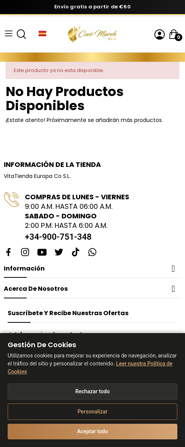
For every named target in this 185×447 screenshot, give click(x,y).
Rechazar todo (92, 391)
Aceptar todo (92, 431)
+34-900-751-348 (58, 237)
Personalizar (92, 412)
